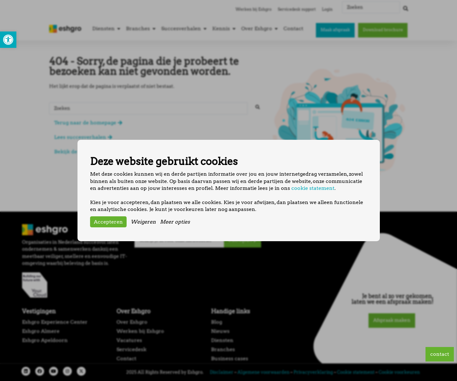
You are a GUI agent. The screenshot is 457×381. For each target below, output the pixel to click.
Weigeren (143, 222)
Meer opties (175, 222)
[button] (8, 39)
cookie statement (312, 188)
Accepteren (108, 222)
